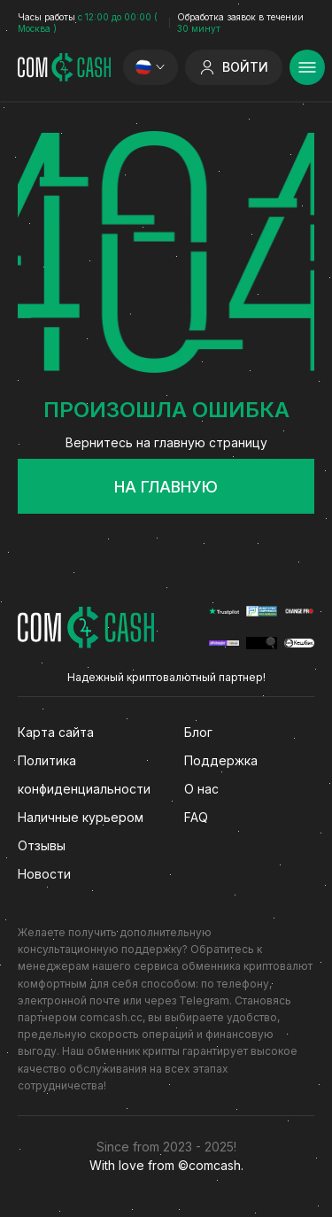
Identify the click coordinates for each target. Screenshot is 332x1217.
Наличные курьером (80, 817)
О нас (201, 788)
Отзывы (42, 845)
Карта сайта (56, 732)
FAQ (196, 817)
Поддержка (221, 760)
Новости (44, 873)
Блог (198, 732)
